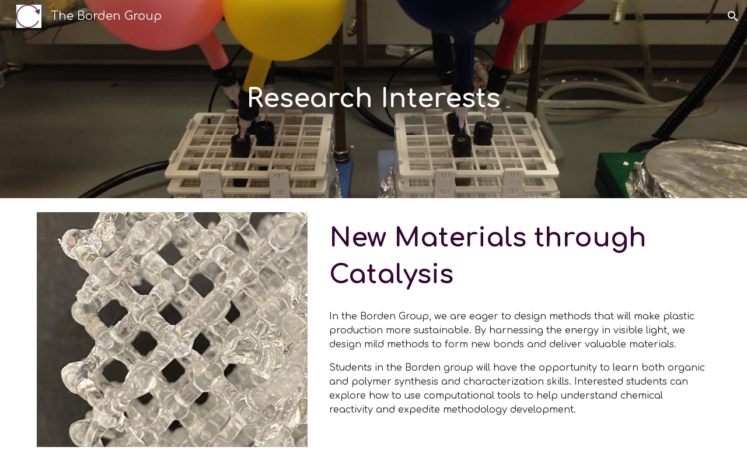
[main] (373, 99)
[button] (733, 16)
